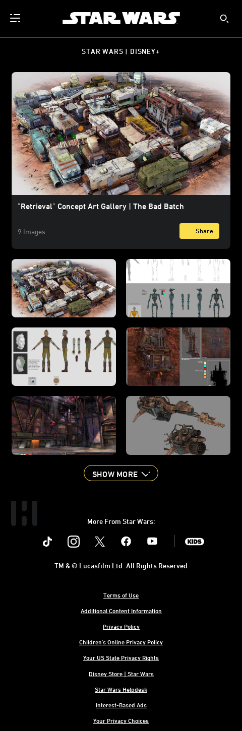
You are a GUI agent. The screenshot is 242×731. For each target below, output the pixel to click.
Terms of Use (121, 595)
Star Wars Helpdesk (121, 689)
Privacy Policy (121, 626)
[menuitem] (16, 18)
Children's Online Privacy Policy (121, 641)
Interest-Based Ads (121, 704)
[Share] (199, 231)
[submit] (224, 19)
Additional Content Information (121, 610)
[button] (121, 473)
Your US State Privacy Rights (121, 657)
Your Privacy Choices (121, 720)
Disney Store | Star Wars (121, 673)
